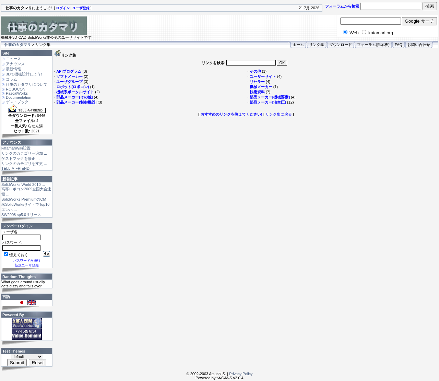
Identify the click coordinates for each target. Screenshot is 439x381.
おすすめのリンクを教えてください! (231, 114)
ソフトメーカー (69, 76)
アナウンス (15, 64)
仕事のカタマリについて (26, 84)
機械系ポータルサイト (75, 92)
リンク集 (316, 45)
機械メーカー (261, 87)
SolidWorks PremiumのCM (23, 199)
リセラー (257, 82)
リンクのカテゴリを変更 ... (24, 164)
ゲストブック (17, 102)
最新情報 (13, 69)
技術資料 (257, 92)
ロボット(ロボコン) (72, 87)
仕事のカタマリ (17, 45)
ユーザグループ (69, 82)
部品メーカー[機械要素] (270, 97)
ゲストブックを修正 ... (20, 158)
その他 (255, 71)
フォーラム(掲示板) (373, 45)
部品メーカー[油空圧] (268, 102)
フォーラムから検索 (342, 6)
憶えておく (16, 255)
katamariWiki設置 (16, 148)
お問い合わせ (418, 45)
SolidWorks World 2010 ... (23, 184)
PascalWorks (17, 93)
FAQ (398, 45)
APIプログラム (68, 71)
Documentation (18, 97)
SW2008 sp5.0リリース (21, 215)
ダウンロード (340, 45)
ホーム (298, 45)
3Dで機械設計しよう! (24, 74)
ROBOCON (15, 89)
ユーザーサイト (263, 76)
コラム (11, 79)
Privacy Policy (240, 374)
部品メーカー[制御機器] (76, 102)
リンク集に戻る (278, 114)
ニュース (13, 59)
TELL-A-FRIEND (15, 168)
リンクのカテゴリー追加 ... (24, 153)
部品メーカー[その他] (74, 97)
